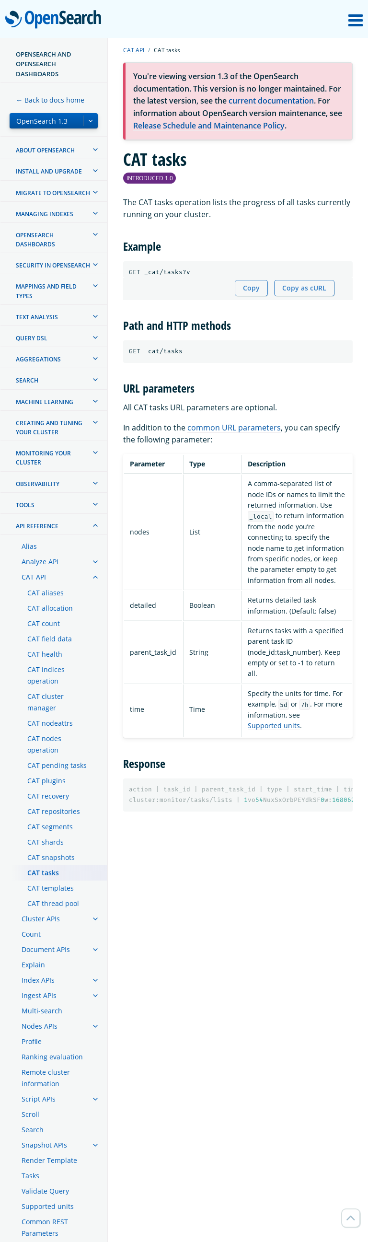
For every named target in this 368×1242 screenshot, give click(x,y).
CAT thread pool (53, 903)
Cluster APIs (41, 918)
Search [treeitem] (27, 380)
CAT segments (50, 826)
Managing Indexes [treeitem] (44, 214)
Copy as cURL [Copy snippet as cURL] (304, 287)
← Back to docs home (50, 99)
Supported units (48, 1206)
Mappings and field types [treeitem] (46, 291)
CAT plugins (46, 780)
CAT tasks (43, 872)
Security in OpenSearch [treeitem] (53, 265)
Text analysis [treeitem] (37, 317)
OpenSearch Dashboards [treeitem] (35, 239)
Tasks (30, 1175)
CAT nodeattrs (50, 723)
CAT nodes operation (44, 744)
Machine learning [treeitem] (44, 402)
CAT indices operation (46, 675)
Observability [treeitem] (37, 484)
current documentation (271, 100)
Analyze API (40, 561)
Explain (33, 964)
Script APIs (39, 1098)
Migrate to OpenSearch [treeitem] (53, 193)
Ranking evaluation (52, 1056)
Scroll (30, 1114)
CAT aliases (45, 592)
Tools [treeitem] (25, 505)
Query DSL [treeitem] (31, 338)
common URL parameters (234, 427)
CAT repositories (53, 811)
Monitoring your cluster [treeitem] (43, 457)
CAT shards (45, 842)
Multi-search (42, 1010)
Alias (29, 546)
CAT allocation (50, 608)
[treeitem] (95, 149)
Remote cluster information (46, 1078)
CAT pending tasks (57, 765)
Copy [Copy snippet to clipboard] (251, 287)
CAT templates (50, 888)
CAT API (34, 576)
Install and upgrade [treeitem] (49, 171)
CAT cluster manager (45, 702)
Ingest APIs (39, 995)
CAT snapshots (51, 857)
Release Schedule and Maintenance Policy (209, 125)
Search (33, 1129)
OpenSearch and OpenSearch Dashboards (43, 64)
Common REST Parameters (45, 1227)
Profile (32, 1041)
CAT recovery (48, 796)
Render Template (49, 1160)
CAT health (44, 654)
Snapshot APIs (44, 1144)
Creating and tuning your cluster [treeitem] (49, 427)
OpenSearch (55, 20)
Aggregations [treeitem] (38, 359)
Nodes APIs (40, 1026)
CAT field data (49, 638)
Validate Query (45, 1191)
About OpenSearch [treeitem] (45, 150)
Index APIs (38, 980)
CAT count (43, 623)
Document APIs (46, 949)
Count (31, 934)
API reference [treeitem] (37, 526)
